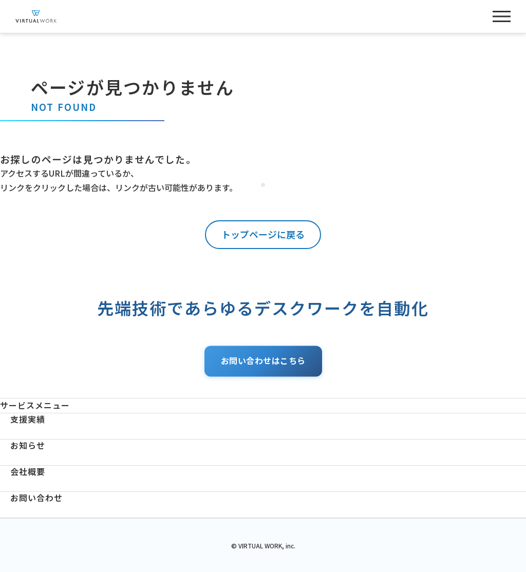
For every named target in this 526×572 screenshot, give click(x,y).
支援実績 (27, 419)
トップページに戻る (263, 234)
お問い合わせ (36, 498)
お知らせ (27, 445)
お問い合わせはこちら (263, 361)
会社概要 (27, 472)
